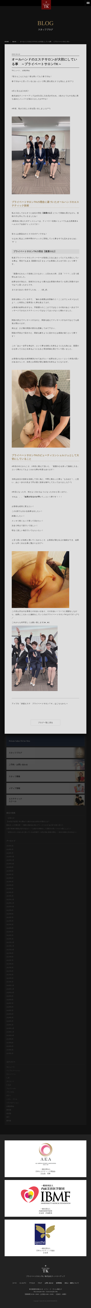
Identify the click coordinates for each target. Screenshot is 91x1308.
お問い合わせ (49, 1283)
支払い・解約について (72, 1283)
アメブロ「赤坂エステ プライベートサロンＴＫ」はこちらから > (40, 704)
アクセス (32, 1283)
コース (14, 1283)
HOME (7, 41)
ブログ (40, 1283)
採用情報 (59, 1283)
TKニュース (16, 70)
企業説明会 (26, 70)
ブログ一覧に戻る (45, 723)
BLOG (14, 41)
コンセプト (22, 1283)
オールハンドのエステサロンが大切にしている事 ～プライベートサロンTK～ (44, 62)
